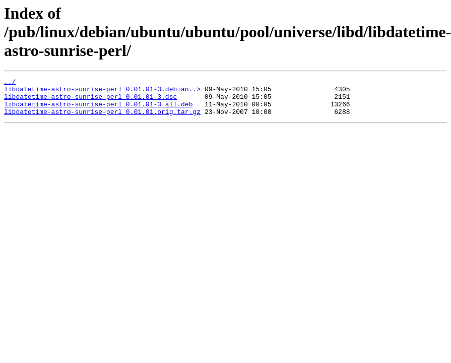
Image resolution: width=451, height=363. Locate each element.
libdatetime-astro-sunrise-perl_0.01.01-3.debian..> (102, 91)
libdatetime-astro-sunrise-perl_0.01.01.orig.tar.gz (102, 119)
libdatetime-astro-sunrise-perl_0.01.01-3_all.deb (98, 109)
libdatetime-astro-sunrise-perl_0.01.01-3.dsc (90, 100)
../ (10, 82)
